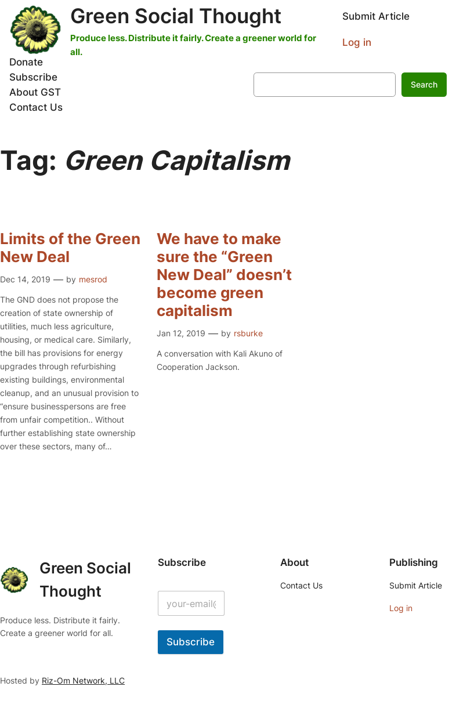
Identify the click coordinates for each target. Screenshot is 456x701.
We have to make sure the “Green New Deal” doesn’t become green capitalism (224, 274)
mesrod (93, 279)
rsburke (248, 333)
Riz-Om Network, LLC (83, 680)
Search (424, 84)
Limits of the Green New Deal (70, 248)
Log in (356, 42)
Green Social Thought (175, 15)
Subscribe (191, 642)
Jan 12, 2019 (181, 333)
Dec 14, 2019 (25, 279)
